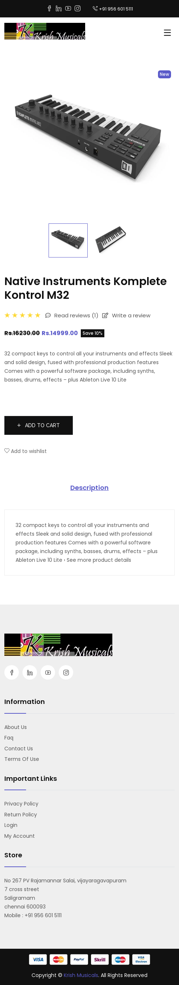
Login (10, 825)
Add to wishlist (25, 451)
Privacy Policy (21, 803)
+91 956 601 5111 (113, 8)
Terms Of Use (21, 759)
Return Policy (20, 814)
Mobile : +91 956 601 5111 (33, 915)
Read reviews (72, 315)
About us (15, 727)
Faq (8, 737)
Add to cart (38, 425)
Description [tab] (89, 487)
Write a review (126, 315)
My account (19, 836)
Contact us (18, 748)
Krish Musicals (81, 975)
